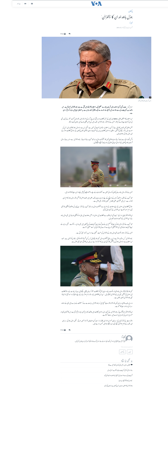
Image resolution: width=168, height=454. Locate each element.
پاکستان (118, 11)
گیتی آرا (118, 23)
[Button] (57, 34)
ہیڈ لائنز (6, 3)
